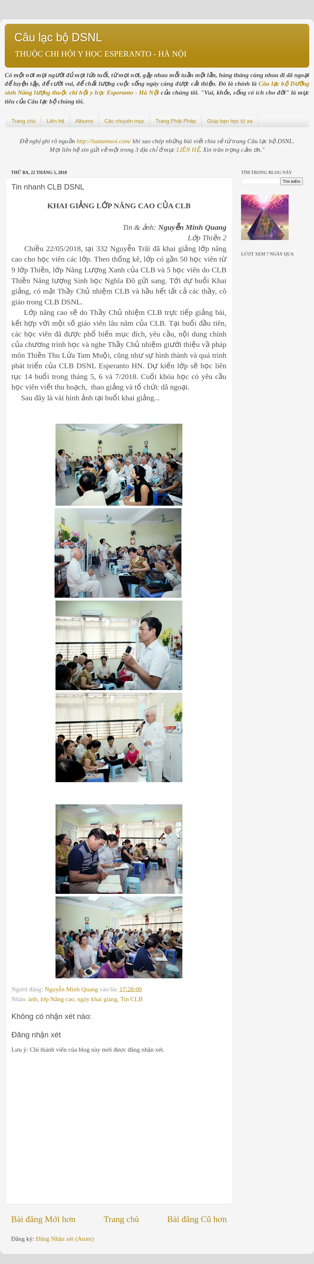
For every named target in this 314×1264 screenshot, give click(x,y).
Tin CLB (131, 998)
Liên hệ (55, 121)
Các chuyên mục (124, 121)
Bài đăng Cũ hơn (197, 1219)
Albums (84, 121)
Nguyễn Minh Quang (72, 989)
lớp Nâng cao (57, 998)
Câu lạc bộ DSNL (58, 37)
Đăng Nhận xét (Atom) (65, 1238)
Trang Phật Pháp (175, 121)
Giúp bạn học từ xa (229, 121)
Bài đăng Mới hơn (43, 1219)
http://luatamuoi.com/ (104, 140)
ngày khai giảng (97, 998)
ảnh (32, 998)
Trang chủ (23, 121)
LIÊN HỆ (188, 149)
